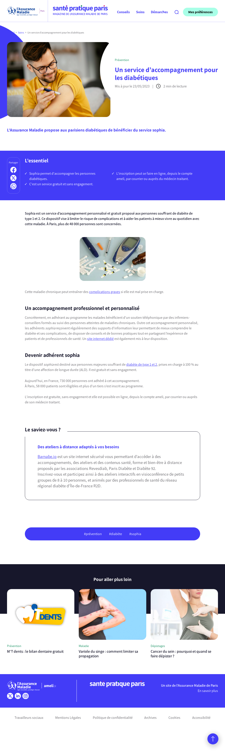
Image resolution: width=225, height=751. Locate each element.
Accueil (11, 32)
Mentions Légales (68, 718)
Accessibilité (201, 718)
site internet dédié (100, 339)
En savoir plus (208, 691)
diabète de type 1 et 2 (141, 364)
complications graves (104, 292)
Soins (21, 32)
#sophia (135, 534)
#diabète (115, 534)
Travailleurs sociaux (29, 718)
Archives (150, 718)
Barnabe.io (47, 456)
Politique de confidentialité (113, 718)
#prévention (93, 534)
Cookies (174, 718)
